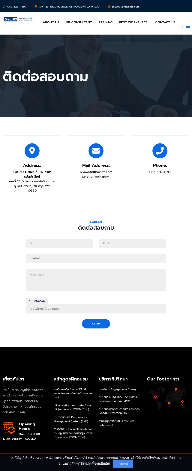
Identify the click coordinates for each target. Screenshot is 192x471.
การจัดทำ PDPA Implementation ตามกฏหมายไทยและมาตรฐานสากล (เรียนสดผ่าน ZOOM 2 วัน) (73, 433)
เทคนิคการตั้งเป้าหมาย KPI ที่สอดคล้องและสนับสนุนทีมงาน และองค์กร (73, 393)
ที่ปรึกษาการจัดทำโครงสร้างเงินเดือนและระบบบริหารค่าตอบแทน (119, 411)
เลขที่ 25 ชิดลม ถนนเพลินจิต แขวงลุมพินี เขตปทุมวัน (67, 7)
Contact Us (165, 22)
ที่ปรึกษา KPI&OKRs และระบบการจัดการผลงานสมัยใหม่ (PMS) (118, 399)
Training (105, 22)
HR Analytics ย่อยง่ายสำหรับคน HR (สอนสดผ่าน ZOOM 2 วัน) (72, 407)
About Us (51, 22)
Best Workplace (133, 22)
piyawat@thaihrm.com (124, 7)
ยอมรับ (123, 464)
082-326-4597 (14, 7)
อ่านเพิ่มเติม (102, 463)
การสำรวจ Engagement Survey (117, 389)
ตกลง (96, 323)
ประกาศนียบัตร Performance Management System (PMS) (71, 419)
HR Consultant (79, 22)
